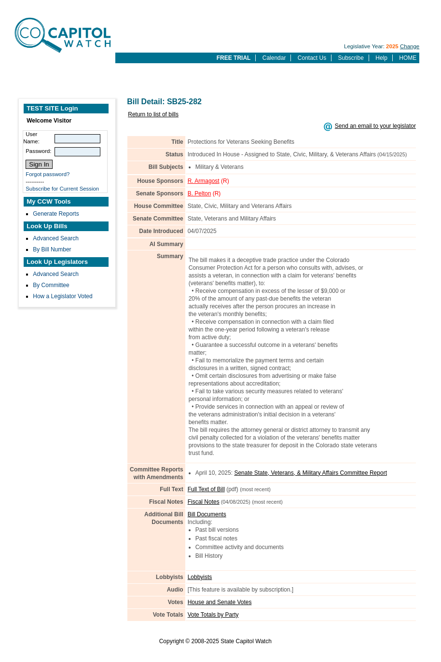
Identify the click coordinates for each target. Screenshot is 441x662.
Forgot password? (47, 174)
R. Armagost (204, 181)
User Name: (31, 137)
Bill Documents (207, 514)
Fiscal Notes (204, 501)
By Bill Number (52, 249)
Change (409, 46)
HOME (407, 58)
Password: (38, 151)
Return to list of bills (153, 114)
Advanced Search (56, 238)
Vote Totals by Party (213, 614)
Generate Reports (56, 213)
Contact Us (312, 58)
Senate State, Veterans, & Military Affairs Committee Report (310, 472)
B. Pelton (199, 193)
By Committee (51, 285)
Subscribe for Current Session (62, 189)
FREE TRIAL (234, 58)
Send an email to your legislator (375, 126)
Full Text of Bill (206, 489)
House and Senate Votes (220, 602)
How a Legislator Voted (62, 296)
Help (381, 58)
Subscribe (351, 58)
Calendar (274, 58)
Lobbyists (200, 577)
